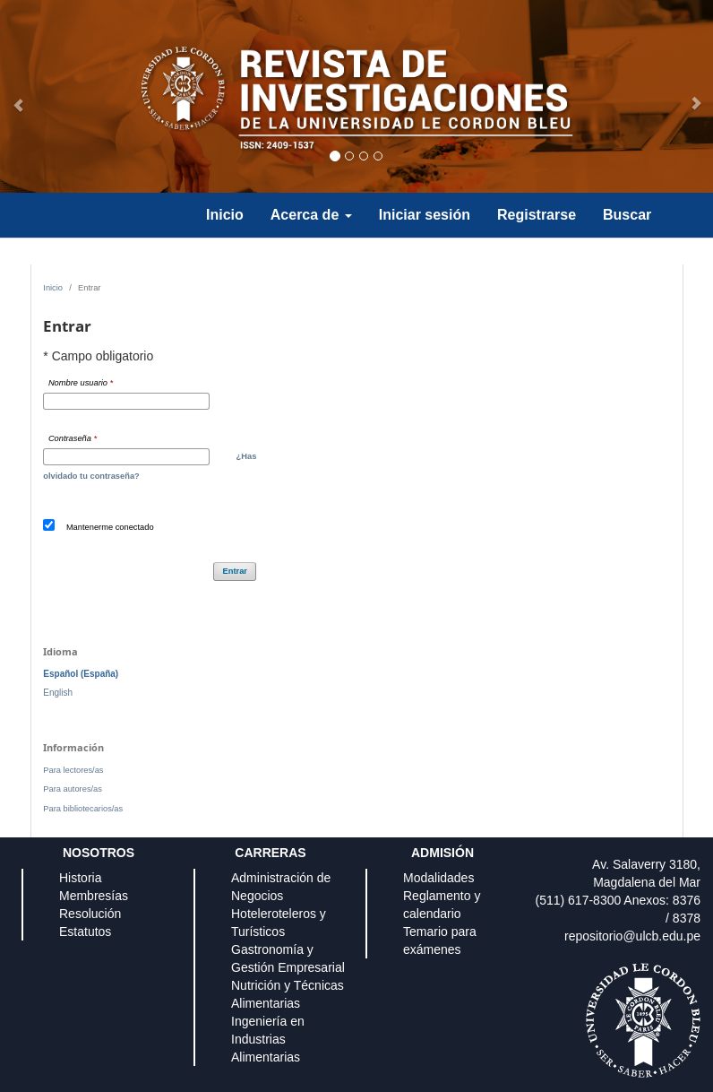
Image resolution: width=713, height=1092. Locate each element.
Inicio (225, 214)
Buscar (627, 214)
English (58, 693)
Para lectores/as (73, 770)
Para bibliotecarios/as (83, 808)
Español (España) (80, 674)
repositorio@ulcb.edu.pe (632, 936)
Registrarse (536, 214)
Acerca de (311, 214)
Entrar (235, 571)
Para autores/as (72, 788)
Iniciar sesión (424, 214)
